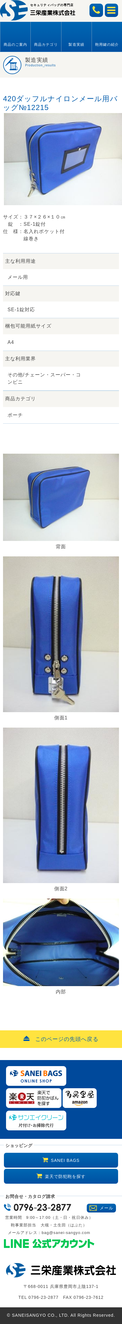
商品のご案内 (15, 44)
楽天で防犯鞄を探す (65, 1176)
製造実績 (76, 44)
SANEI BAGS (65, 1160)
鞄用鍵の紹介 (107, 44)
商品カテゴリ (46, 44)
